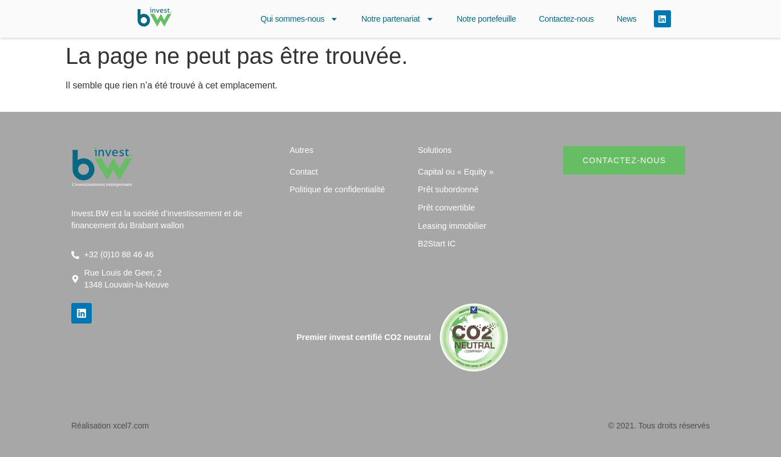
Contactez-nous (566, 18)
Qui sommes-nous (300, 19)
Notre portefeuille (486, 18)
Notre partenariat (397, 19)
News (627, 18)
